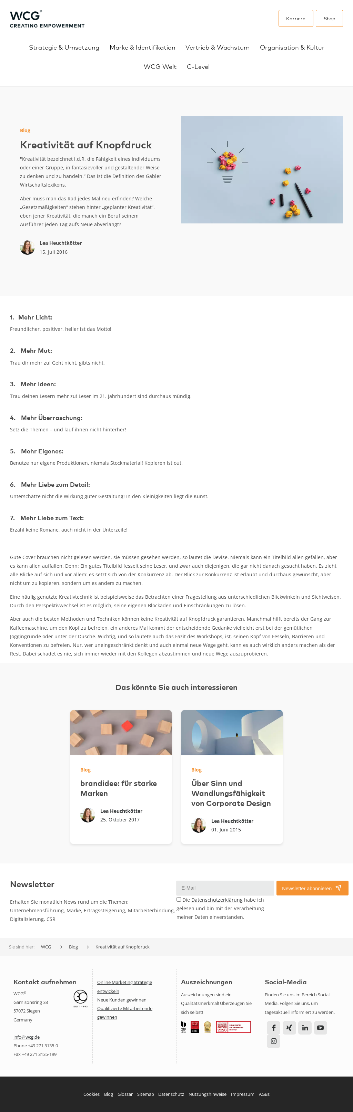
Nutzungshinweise (207, 1094)
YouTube (320, 1028)
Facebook (273, 1028)
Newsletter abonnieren (307, 888)
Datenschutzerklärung (217, 899)
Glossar (125, 1094)
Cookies (91, 1094)
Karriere (295, 18)
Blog (108, 1094)
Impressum (242, 1094)
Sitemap (145, 1094)
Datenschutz (171, 1094)
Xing (289, 1028)
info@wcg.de (26, 1037)
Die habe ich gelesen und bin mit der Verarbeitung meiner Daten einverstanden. (220, 908)
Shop (329, 18)
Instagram (273, 1041)
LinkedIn (305, 1028)
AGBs (264, 1094)
